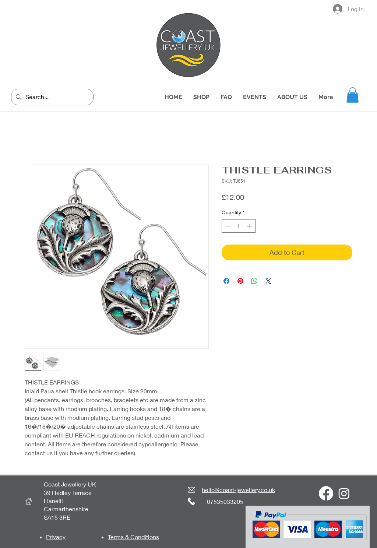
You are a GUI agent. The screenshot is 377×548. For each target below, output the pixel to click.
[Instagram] (344, 493)
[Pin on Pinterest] (240, 281)
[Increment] (249, 225)
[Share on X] (268, 281)
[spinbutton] (238, 225)
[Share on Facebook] (226, 281)
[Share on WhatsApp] (254, 281)
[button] (352, 95)
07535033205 (225, 501)
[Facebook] (326, 493)
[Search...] (51, 97)
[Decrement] (227, 225)
